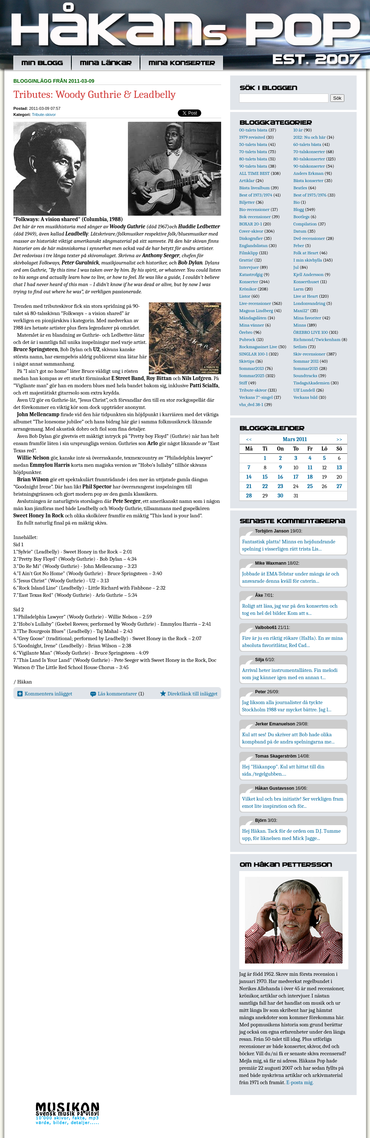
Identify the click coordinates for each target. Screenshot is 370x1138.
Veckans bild (305, 397)
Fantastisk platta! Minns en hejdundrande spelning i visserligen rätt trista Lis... (288, 545)
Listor (244, 296)
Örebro (245, 332)
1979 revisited (252, 137)
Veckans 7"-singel (256, 397)
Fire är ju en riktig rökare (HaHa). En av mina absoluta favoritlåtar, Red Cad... (292, 641)
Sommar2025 (251, 375)
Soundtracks (305, 375)
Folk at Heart (305, 252)
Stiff (243, 382)
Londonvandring (309, 303)
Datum (299, 231)
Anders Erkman (308, 173)
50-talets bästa (253, 144)
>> (339, 439)
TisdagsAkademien (311, 382)
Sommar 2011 (306, 361)
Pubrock (247, 339)
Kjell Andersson (308, 274)
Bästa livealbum (254, 187)
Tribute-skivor (44, 114)
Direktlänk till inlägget (189, 693)
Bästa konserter (308, 180)
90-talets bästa (253, 166)
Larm (298, 289)
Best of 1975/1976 (309, 195)
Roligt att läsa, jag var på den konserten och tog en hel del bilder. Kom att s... (289, 609)
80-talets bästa (253, 158)
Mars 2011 (295, 439)
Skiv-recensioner (309, 354)
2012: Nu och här (309, 137)
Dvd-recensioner (309, 238)
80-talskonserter (309, 158)
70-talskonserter (309, 151)
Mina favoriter (307, 317)
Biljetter (247, 202)
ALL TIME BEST (254, 173)
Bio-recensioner (254, 209)
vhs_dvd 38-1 (251, 404)
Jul (296, 267)
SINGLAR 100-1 (253, 354)
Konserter (248, 281)
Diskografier (251, 238)
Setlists (300, 346)
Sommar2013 (251, 368)
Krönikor (248, 289)
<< (249, 439)
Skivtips (246, 361)
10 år (298, 130)
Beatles (300, 187)
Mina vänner (251, 325)
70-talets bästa (253, 151)
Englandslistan (253, 245)
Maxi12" (301, 310)
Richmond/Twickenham (316, 339)
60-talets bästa (307, 144)
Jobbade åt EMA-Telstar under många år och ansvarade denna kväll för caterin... (290, 577)
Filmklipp (248, 252)
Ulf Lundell (304, 390)
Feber (298, 245)
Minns (299, 325)
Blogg (298, 209)
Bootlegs (301, 216)
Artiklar (246, 180)
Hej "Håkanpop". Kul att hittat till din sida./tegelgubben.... (283, 770)
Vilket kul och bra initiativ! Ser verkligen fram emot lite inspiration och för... (293, 802)
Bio (296, 202)
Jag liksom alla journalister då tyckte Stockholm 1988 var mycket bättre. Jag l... (286, 706)
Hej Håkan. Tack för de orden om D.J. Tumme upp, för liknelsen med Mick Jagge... (291, 834)
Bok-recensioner (255, 216)
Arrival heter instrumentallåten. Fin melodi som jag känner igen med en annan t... (289, 674)
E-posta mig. (299, 1082)
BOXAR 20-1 (250, 224)
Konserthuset (306, 281)
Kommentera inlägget (44, 693)
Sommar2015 (305, 368)
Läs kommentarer (113, 693)
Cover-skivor (251, 231)
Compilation (305, 224)
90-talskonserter (309, 166)
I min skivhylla (307, 260)
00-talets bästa (253, 130)
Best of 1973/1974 (255, 195)
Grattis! (246, 260)
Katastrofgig (251, 274)
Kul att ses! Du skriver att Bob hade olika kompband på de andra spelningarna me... (288, 738)
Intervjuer (249, 267)
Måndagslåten (253, 317)
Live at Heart (305, 296)
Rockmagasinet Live (258, 346)
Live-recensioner (255, 303)
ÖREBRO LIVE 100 (310, 332)
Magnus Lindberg (256, 310)
